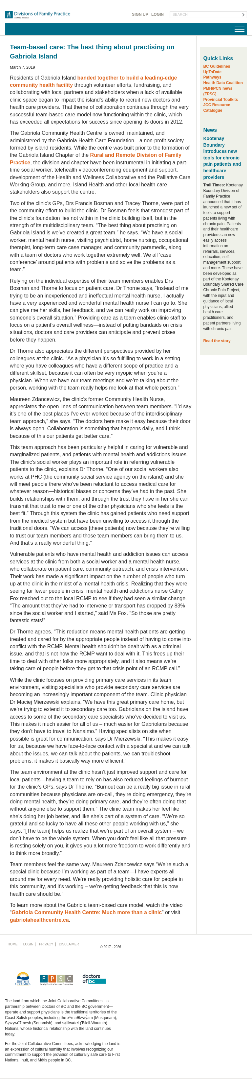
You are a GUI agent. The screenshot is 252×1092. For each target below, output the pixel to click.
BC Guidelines (216, 66)
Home (12, 944)
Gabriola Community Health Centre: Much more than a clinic (86, 912)
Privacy (46, 944)
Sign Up (140, 14)
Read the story (216, 341)
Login (157, 14)
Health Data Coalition (223, 83)
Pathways (212, 77)
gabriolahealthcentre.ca (39, 920)
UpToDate (212, 72)
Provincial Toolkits (220, 99)
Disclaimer (69, 944)
